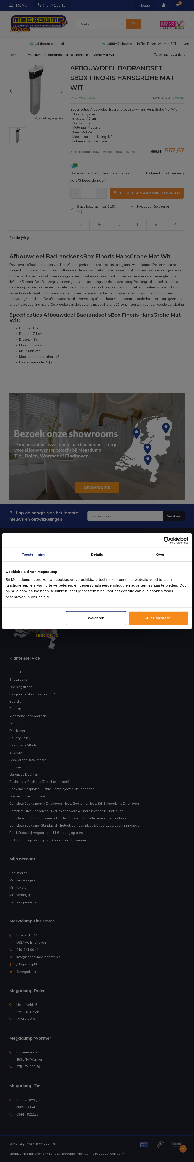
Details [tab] (97, 554)
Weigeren (96, 618)
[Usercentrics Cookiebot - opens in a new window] (167, 540)
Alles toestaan (158, 618)
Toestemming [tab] (34, 554)
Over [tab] (160, 554)
